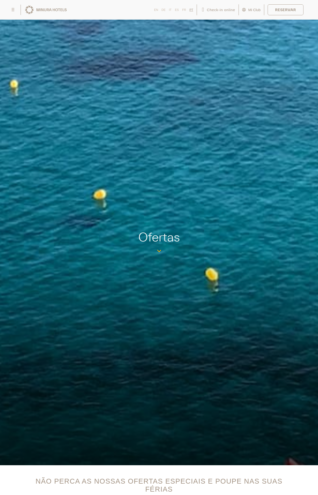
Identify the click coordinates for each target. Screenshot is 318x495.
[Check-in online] (203, 10)
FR (184, 10)
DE (164, 10)
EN (156, 10)
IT (170, 10)
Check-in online (221, 10)
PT (191, 10)
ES (177, 10)
